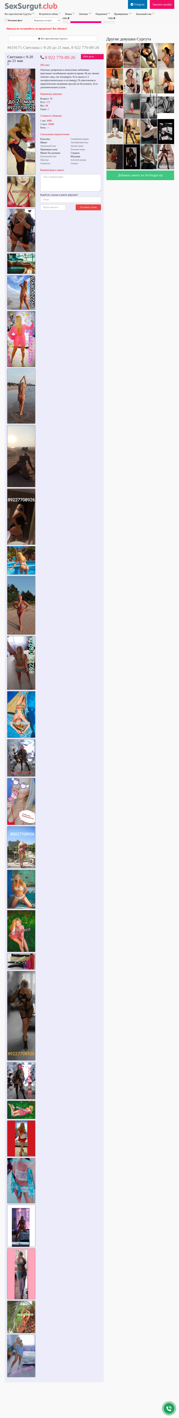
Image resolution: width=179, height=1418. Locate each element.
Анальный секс (145, 13)
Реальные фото (13, 20)
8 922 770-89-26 (60, 57)
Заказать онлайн (162, 4)
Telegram (138, 4)
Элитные (85, 13)
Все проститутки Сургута (20, 13)
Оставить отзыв (88, 207)
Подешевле (103, 13)
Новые (69, 13)
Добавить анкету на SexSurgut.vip (140, 175)
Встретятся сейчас (49, 13)
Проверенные (123, 13)
